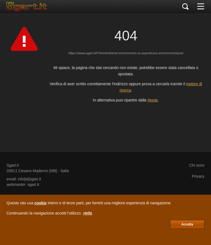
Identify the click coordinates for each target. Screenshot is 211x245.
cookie (40, 203)
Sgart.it (13, 165)
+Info (87, 213)
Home (153, 100)
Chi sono (196, 165)
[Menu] (200, 7)
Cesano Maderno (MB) (37, 171)
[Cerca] (185, 7)
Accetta (187, 224)
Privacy (198, 176)
